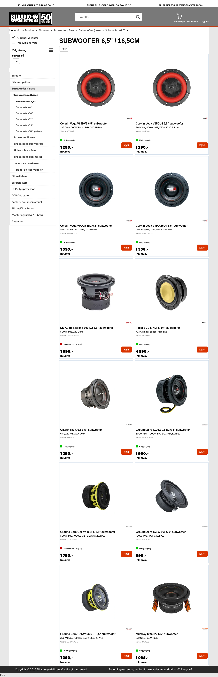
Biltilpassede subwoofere (28, 143)
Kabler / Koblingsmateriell (27, 202)
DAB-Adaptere (20, 195)
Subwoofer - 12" (24, 119)
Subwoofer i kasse (24, 137)
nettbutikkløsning (145, 669)
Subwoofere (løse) (90, 30)
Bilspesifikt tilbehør (23, 208)
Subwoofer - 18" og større (29, 131)
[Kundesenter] (192, 16)
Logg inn (205, 21)
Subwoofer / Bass (63, 30)
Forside (29, 30)
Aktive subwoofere (24, 150)
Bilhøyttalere (19, 176)
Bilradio (16, 75)
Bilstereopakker (21, 82)
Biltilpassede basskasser (27, 156)
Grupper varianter (27, 37)
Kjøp (126, 145)
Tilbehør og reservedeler (28, 169)
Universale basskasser (26, 163)
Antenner (17, 221)
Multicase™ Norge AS (179, 669)
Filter (64, 48)
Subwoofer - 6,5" (115, 30)
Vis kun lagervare (27, 42)
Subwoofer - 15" (24, 125)
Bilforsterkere (20, 182)
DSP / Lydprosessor (23, 189)
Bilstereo (43, 30)
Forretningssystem (119, 669)
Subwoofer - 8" (24, 107)
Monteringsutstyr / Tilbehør (28, 215)
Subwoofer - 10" (24, 113)
